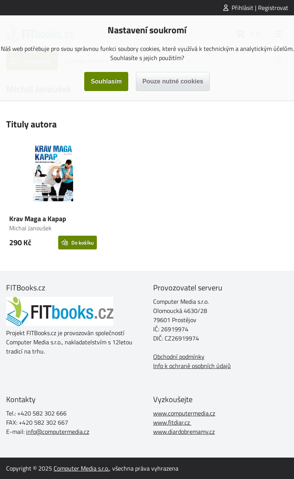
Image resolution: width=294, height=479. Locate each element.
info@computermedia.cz (57, 431)
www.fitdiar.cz (171, 422)
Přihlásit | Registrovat (260, 7)
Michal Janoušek (30, 228)
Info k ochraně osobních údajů (192, 365)
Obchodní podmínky (178, 356)
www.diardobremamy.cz (184, 431)
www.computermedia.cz (184, 413)
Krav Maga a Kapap (37, 218)
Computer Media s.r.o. (81, 468)
